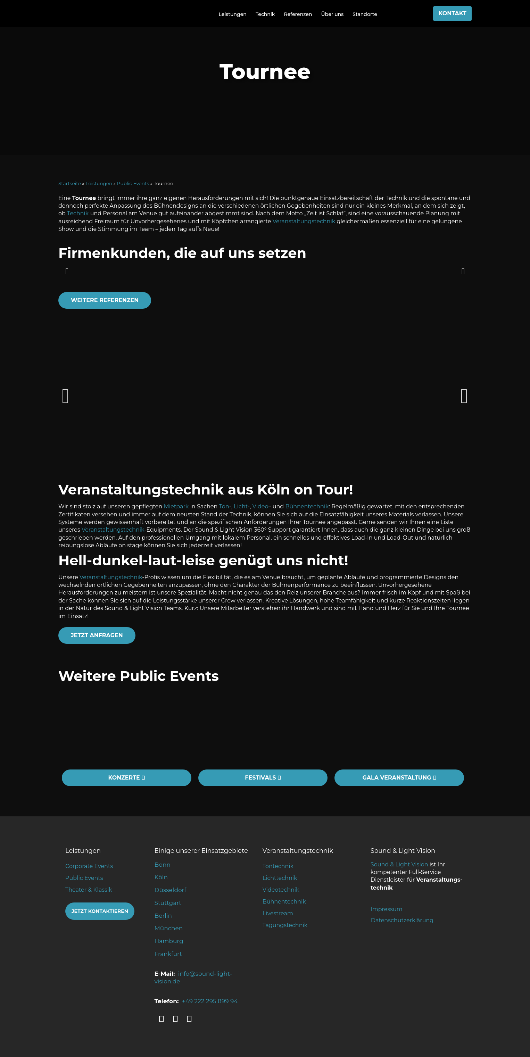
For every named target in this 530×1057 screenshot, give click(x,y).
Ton (224, 506)
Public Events (133, 183)
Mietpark (176, 506)
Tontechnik (278, 866)
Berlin (163, 915)
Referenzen (298, 14)
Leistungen (233, 14)
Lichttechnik (280, 878)
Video (260, 506)
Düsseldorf (171, 890)
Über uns (332, 14)
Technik (265, 14)
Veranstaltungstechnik (304, 221)
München (169, 928)
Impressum (387, 909)
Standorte (365, 14)
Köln (161, 877)
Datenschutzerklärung (402, 920)
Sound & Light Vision (399, 864)
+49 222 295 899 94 (210, 1001)
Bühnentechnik (307, 506)
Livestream (278, 913)
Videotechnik (281, 890)
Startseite (69, 183)
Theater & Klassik (88, 890)
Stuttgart (168, 902)
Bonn (163, 864)
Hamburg (169, 941)
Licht (241, 506)
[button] (66, 271)
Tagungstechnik (285, 925)
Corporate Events (89, 866)
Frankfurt (168, 953)
